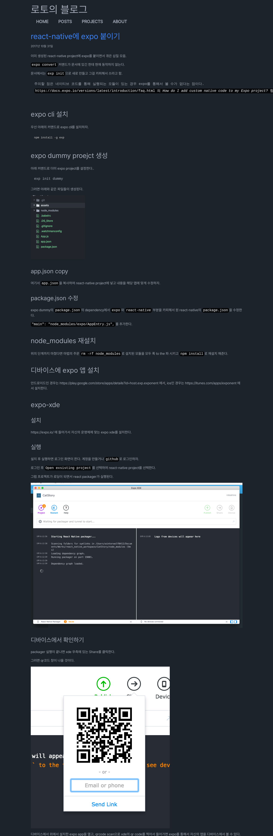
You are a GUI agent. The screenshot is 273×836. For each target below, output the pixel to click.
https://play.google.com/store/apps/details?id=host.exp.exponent (109, 383)
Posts (65, 21)
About (120, 21)
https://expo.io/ (42, 432)
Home (42, 21)
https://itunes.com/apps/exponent (210, 383)
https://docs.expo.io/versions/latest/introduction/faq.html (95, 91)
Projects (92, 21)
